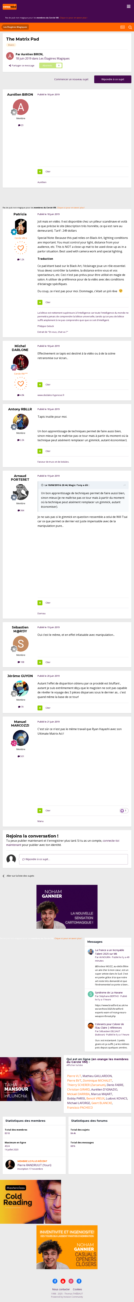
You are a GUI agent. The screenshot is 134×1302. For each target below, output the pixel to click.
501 (21, 756)
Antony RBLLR (20, 409)
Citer (48, 171)
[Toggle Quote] (42, 485)
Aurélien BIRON (32, 54)
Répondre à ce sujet (112, 79)
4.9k (20, 395)
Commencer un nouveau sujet (71, 79)
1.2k (20, 259)
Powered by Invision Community (67, 1296)
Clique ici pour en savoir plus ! (73, 17)
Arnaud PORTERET (20, 478)
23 (20, 125)
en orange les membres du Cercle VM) (97, 1061)
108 (21, 662)
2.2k (20, 440)
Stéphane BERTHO (109, 996)
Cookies (77, 1289)
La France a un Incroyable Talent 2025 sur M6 (109, 951)
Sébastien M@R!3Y (20, 629)
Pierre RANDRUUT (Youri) (34, 1165)
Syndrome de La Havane (109, 992)
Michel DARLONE (20, 348)
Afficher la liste (74, 1065)
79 (20, 706)
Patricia (20, 214)
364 (21, 510)
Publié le (117, 1034)
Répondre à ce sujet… (36, 859)
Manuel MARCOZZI (20, 724)
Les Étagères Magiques (54, 58)
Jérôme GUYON (20, 676)
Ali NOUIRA (104, 957)
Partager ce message (21, 65)
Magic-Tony (75, 485)
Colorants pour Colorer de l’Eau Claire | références (109, 1025)
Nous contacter (61, 1289)
